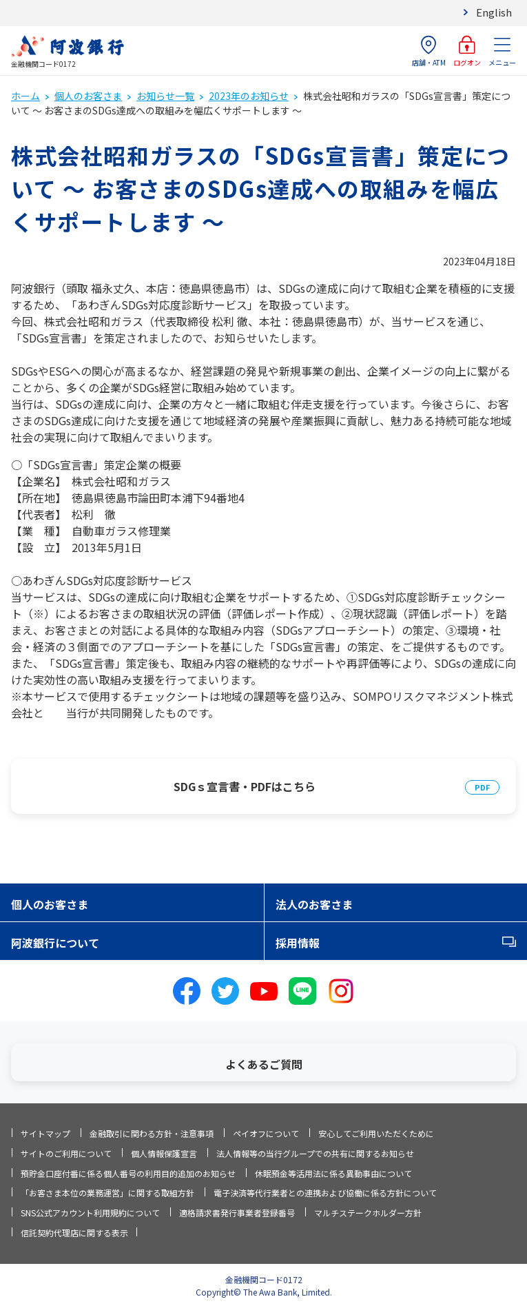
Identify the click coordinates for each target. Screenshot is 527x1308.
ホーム (25, 96)
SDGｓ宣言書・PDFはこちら (245, 786)
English (494, 12)
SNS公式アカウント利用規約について (90, 1212)
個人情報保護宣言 (164, 1153)
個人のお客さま (88, 96)
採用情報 (298, 942)
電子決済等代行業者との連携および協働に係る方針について (325, 1192)
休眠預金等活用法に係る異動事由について (333, 1173)
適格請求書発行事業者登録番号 (237, 1212)
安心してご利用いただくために (376, 1133)
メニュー (502, 51)
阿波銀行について (55, 942)
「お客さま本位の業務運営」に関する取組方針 (107, 1192)
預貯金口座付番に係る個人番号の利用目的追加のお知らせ (128, 1173)
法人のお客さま (314, 904)
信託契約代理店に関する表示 (74, 1232)
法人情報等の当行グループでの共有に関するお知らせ (315, 1153)
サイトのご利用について (66, 1153)
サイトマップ (45, 1133)
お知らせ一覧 (165, 96)
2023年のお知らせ (249, 96)
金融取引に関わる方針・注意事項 (152, 1133)
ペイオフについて (266, 1133)
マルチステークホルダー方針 (368, 1212)
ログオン (467, 51)
